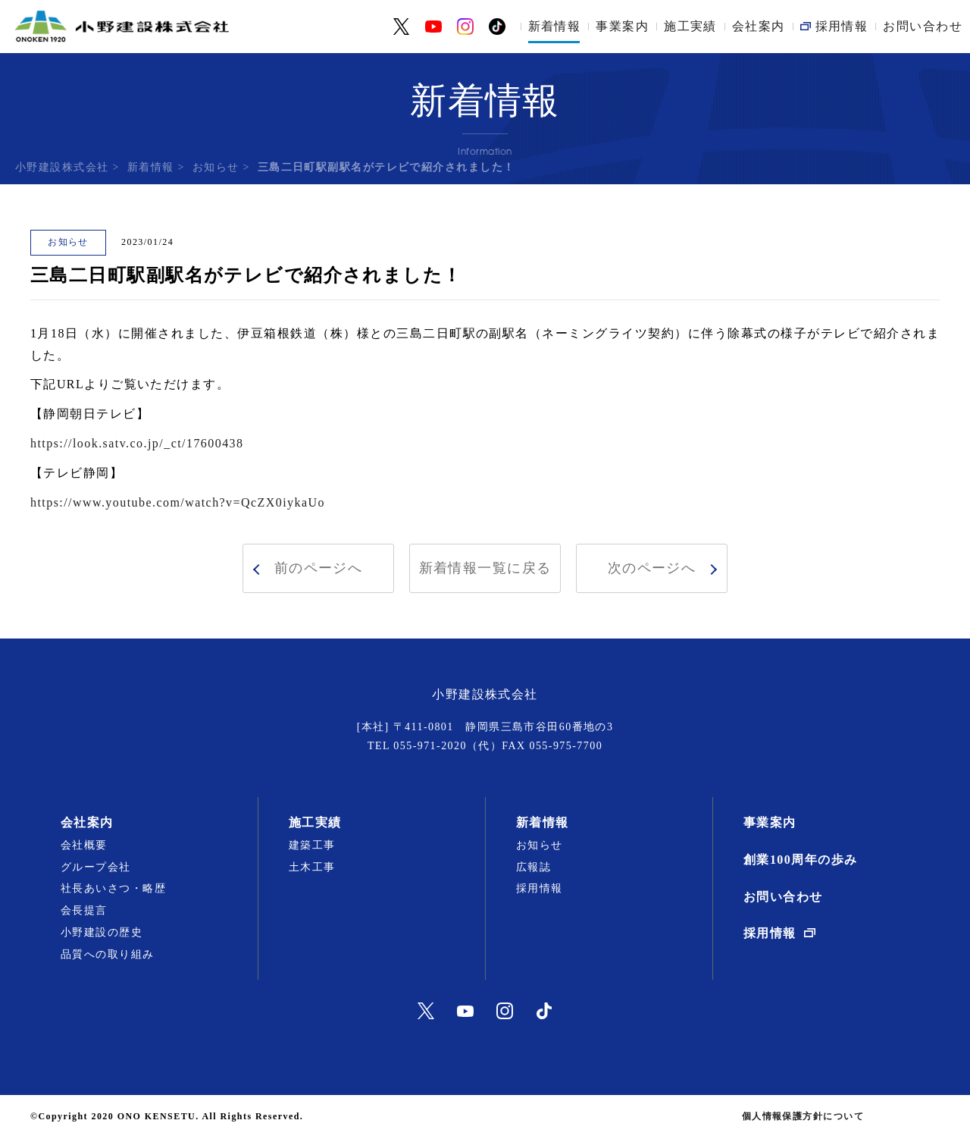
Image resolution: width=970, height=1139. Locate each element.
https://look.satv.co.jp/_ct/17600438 (136, 443)
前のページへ (318, 568)
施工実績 (690, 26)
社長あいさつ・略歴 (113, 888)
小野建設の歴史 (101, 932)
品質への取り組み (108, 954)
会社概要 (84, 845)
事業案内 (622, 26)
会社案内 (758, 26)
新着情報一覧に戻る (485, 568)
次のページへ (652, 568)
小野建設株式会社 (62, 167)
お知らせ (215, 167)
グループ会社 (96, 867)
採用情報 (539, 888)
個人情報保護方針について (803, 1116)
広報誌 (533, 867)
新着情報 (554, 26)
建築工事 (312, 845)
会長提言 (84, 910)
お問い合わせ (922, 26)
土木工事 (312, 867)
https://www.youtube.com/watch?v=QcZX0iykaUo (177, 502)
